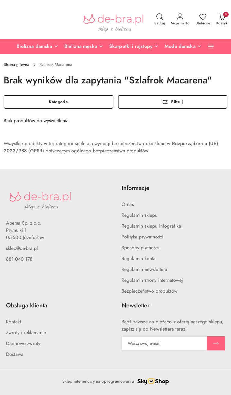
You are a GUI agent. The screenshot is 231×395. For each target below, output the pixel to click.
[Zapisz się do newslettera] (164, 343)
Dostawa (14, 354)
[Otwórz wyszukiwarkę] (159, 20)
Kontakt (13, 322)
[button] (211, 46)
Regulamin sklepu (140, 215)
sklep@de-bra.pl (22, 248)
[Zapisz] (216, 343)
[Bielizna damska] (37, 46)
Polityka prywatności (142, 237)
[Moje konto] (180, 20)
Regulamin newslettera (144, 269)
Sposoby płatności (140, 247)
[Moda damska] (183, 46)
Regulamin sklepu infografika (151, 226)
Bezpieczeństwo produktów (149, 291)
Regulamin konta (139, 258)
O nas (128, 204)
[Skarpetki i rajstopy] (134, 46)
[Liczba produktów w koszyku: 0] (221, 20)
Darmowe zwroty (23, 343)
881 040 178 (19, 259)
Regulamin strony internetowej (152, 280)
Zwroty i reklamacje (26, 332)
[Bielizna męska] (83, 46)
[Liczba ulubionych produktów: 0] (203, 20)
